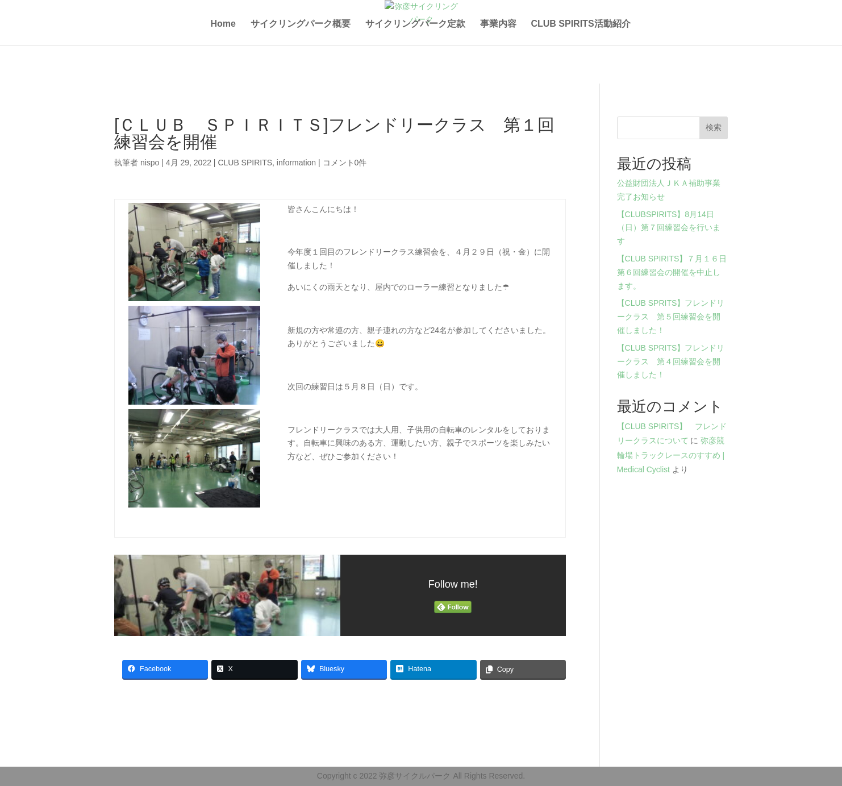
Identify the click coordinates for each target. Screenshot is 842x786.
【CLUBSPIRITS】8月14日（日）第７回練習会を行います (668, 228)
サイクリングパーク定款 (415, 24)
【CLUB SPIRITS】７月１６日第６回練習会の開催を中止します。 (672, 272)
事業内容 (498, 24)
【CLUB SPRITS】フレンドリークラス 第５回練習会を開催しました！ (671, 316)
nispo (149, 162)
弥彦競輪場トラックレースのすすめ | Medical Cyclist (671, 454)
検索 (714, 127)
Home (222, 24)
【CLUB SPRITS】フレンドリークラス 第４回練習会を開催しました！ (671, 361)
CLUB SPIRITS (245, 162)
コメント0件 (345, 162)
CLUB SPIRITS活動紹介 (580, 24)
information (296, 162)
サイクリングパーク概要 (301, 24)
